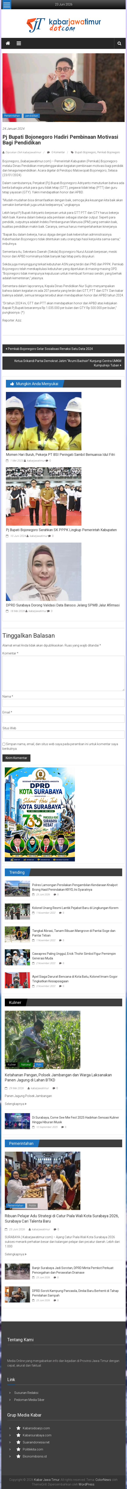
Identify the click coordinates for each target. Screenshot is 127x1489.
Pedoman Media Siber (29, 1400)
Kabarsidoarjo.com (36, 1428)
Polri (38, 1064)
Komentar (10, 653)
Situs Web (9, 728)
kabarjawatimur (36, 460)
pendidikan (31, 115)
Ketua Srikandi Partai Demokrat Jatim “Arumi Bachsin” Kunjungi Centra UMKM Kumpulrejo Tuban (67, 363)
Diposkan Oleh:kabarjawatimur (23, 152)
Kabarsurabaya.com (37, 1435)
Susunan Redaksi (26, 1393)
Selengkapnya (15, 1104)
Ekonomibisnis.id (35, 1456)
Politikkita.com (33, 1449)
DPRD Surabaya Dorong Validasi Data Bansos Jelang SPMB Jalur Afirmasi (63, 605)
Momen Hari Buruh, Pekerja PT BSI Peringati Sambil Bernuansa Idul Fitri (60, 455)
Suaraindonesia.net (36, 1442)
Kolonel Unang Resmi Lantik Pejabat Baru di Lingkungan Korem (75, 908)
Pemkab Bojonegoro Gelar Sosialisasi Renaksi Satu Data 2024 (50, 349)
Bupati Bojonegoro (85, 152)
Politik (32, 1205)
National (26, 1064)
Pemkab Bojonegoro (108, 152)
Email (7, 712)
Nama (7, 696)
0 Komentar (56, 152)
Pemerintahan (12, 115)
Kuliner (12, 1064)
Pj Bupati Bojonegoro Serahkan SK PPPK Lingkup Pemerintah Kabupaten (61, 530)
